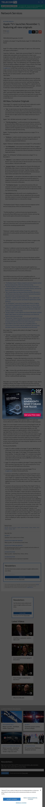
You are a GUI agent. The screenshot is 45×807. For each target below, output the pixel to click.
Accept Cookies (12, 799)
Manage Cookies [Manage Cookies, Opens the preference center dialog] (21, 802)
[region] (21, 797)
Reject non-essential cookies (30, 798)
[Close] (40, 790)
